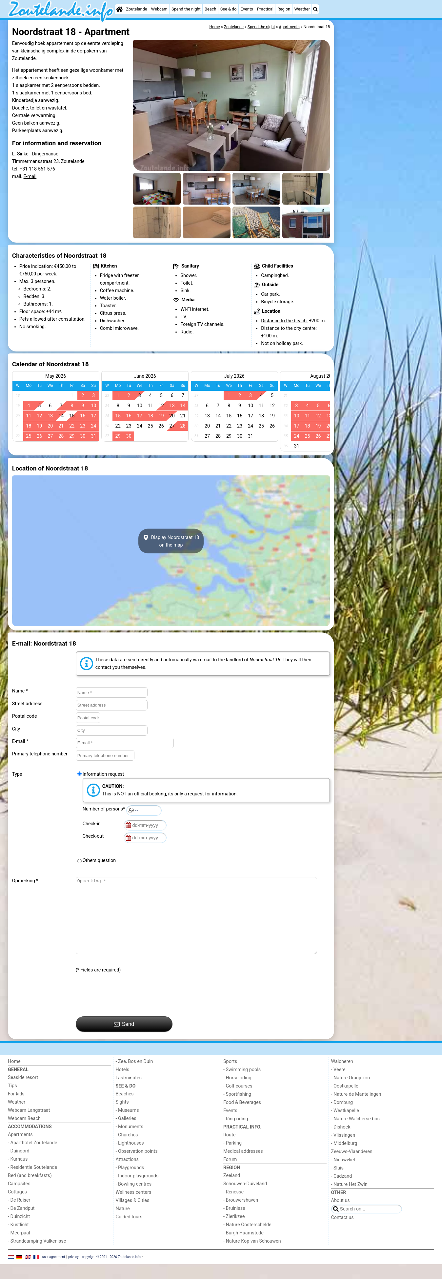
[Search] (315, 9)
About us (340, 1215)
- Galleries (126, 1133)
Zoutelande (136, 9)
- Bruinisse (234, 1223)
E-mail (30, 176)
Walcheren (342, 1076)
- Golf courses (237, 1101)
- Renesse (233, 1206)
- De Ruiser (19, 1215)
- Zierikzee (234, 1231)
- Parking (232, 1158)
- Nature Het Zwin (349, 1199)
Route (229, 1149)
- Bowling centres (134, 1199)
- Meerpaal (19, 1247)
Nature (123, 1223)
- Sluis (337, 1183)
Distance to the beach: (284, 321)
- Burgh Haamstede (243, 1247)
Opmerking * (25, 881)
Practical (265, 9)
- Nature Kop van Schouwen (252, 1256)
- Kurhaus (18, 1174)
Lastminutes (129, 1092)
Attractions (127, 1174)
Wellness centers (133, 1207)
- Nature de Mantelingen (356, 1109)
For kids (16, 1108)
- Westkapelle (345, 1125)
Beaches (125, 1108)
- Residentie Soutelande (32, 1182)
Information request (103, 774)
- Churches (127, 1149)
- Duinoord (19, 1166)
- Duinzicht (19, 1231)
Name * (20, 691)
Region (283, 9)
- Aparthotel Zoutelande (32, 1157)
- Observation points (137, 1166)
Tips (12, 1100)
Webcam (159, 9)
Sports (230, 1076)
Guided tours (129, 1231)
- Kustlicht (18, 1239)
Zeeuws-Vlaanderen (351, 1166)
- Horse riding (237, 1092)
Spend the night (186, 9)
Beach (210, 9)
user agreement (53, 1271)
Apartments (20, 1149)
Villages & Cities (133, 1215)
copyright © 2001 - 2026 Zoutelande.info (111, 1271)
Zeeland (231, 1190)
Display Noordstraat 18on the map (171, 541)
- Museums (127, 1125)
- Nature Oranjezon (350, 1092)
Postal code (24, 716)
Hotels (123, 1084)
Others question (99, 860)
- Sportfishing (237, 1109)
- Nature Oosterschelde (247, 1239)
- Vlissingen (343, 1150)
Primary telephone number (40, 754)
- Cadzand (341, 1191)
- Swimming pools (242, 1084)
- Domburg (342, 1117)
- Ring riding (235, 1133)
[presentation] (125, 1010)
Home (14, 1076)
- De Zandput (21, 1223)
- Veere (338, 1084)
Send (124, 1039)
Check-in (93, 824)
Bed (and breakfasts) (30, 1190)
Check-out (94, 836)
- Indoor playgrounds (137, 1190)
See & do (228, 9)
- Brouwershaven (240, 1215)
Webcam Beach (24, 1133)
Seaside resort (23, 1092)
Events (247, 9)
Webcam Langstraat (29, 1125)
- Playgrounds (130, 1182)
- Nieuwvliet (343, 1174)
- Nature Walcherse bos (355, 1133)
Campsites (19, 1198)
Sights (122, 1117)
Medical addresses (243, 1166)
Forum (230, 1174)
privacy (73, 1271)
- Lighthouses (130, 1158)
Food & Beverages (242, 1117)
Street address (27, 704)
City (16, 729)
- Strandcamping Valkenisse (37, 1256)
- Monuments (130, 1141)
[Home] (119, 9)
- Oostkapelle (344, 1101)
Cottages (17, 1206)
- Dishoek (341, 1142)
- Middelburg (344, 1158)
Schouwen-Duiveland (245, 1198)
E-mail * (20, 741)
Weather (302, 9)
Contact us (342, 1232)
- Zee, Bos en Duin (134, 1076)
